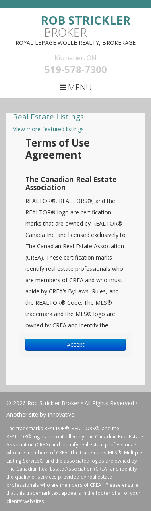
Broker (85, 26)
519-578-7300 (75, 69)
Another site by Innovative (40, 414)
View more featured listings (48, 129)
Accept (76, 344)
